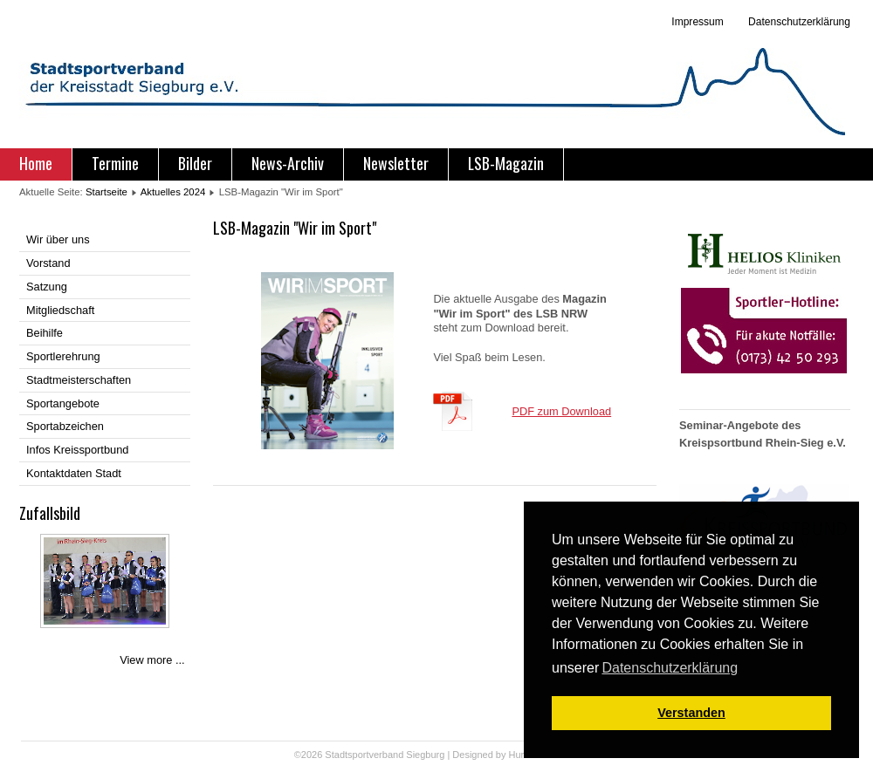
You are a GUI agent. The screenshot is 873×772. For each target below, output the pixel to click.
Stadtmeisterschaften (78, 379)
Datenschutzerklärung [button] (669, 667)
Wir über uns (58, 239)
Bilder (195, 163)
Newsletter (396, 163)
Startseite (106, 192)
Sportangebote (63, 403)
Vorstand (48, 263)
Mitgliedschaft (60, 310)
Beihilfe (44, 332)
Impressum (697, 22)
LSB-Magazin (506, 163)
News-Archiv (287, 163)
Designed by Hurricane (502, 754)
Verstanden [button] (691, 713)
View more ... (152, 659)
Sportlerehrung (63, 356)
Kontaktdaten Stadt (73, 473)
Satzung (46, 286)
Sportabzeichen (65, 426)
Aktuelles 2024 (173, 192)
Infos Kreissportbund (77, 449)
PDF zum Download (561, 411)
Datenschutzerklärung (798, 22)
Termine (115, 163)
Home (35, 163)
